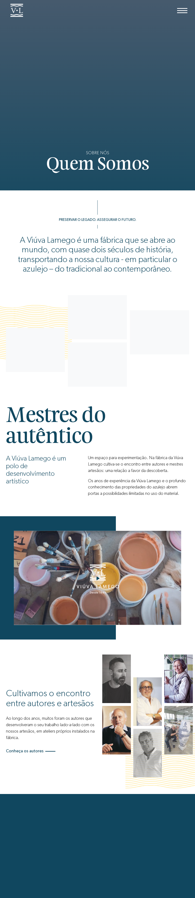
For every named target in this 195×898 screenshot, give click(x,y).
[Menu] (182, 10)
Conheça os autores (31, 751)
